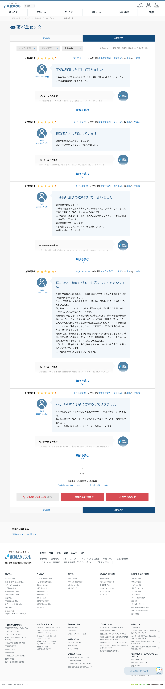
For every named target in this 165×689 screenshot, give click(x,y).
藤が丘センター (80, 58)
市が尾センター (33, 534)
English (7, 614)
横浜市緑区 (106, 186)
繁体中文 (15, 614)
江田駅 (119, 271)
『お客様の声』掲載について (69, 485)
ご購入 (137, 122)
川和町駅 (117, 186)
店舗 (151, 12)
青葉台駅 (117, 58)
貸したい (96, 12)
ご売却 (137, 58)
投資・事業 (123, 12)
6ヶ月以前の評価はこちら (97, 485)
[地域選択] (29, 6)
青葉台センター (18, 534)
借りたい (68, 12)
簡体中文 (23, 614)
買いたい (13, 12)
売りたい (41, 12)
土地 (128, 58)
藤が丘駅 (117, 122)
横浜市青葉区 (104, 58)
